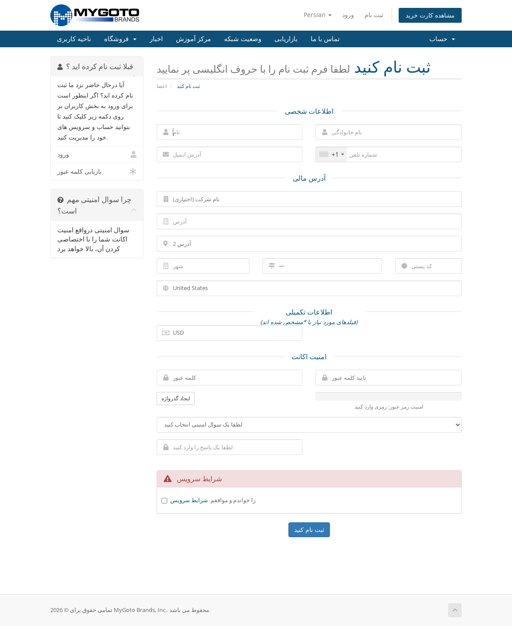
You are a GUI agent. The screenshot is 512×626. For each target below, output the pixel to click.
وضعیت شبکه (242, 39)
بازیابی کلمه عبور (97, 171)
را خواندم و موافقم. (213, 500)
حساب (442, 39)
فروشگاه (120, 39)
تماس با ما (325, 39)
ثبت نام (374, 14)
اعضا (162, 86)
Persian (318, 14)
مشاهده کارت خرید (430, 15)
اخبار (156, 39)
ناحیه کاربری (74, 39)
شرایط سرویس (189, 500)
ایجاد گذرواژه (175, 398)
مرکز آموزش (193, 39)
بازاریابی (286, 39)
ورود (348, 14)
